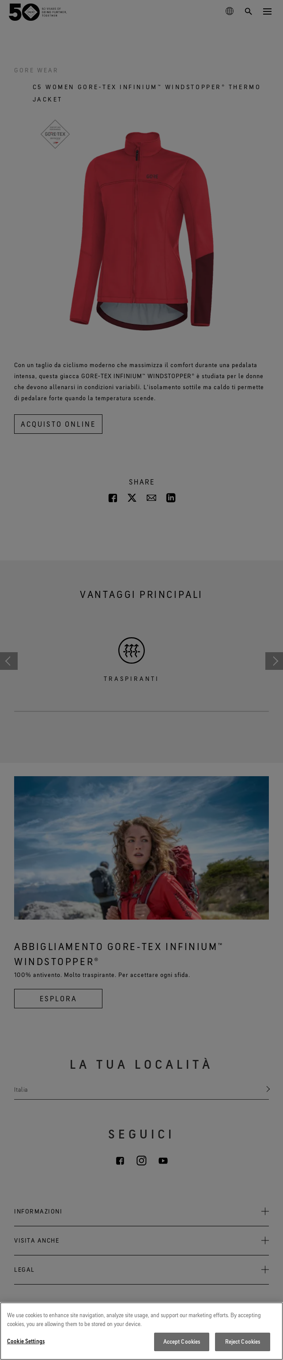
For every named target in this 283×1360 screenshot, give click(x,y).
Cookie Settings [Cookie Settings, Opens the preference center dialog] (26, 1341)
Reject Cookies (242, 1341)
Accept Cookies (181, 1341)
